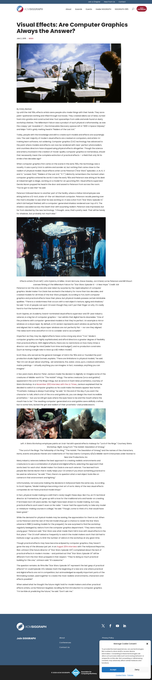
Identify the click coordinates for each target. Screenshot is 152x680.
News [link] (31, 38)
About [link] (68, 9)
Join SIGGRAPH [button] (142, 8)
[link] (30, 9)
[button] (147, 644)
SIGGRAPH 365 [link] (121, 9)
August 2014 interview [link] (67, 546)
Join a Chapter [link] (94, 2)
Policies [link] (130, 675)
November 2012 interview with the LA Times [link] (56, 384)
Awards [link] (78, 9)
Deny (137, 669)
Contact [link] (122, 2)
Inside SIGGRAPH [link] (103, 9)
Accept (113, 669)
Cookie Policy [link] (121, 675)
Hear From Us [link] (109, 2)
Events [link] (89, 9)
